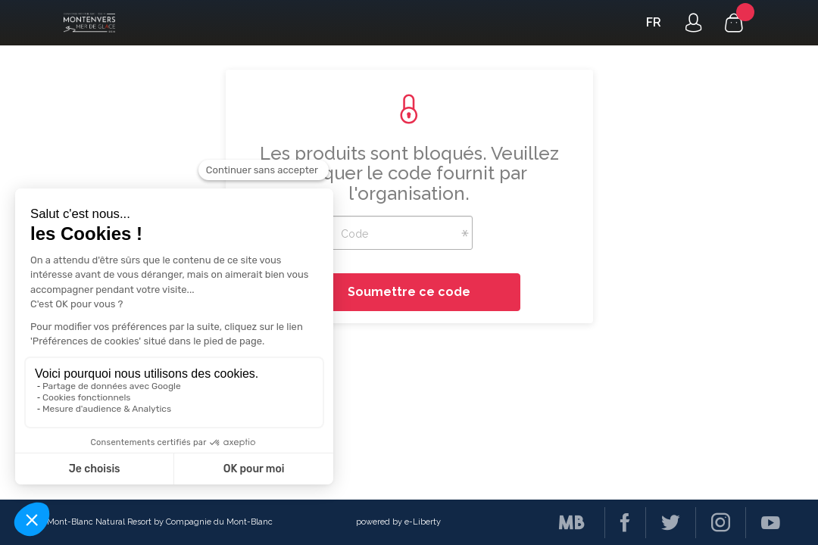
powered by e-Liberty (398, 522)
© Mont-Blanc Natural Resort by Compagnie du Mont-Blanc (155, 522)
